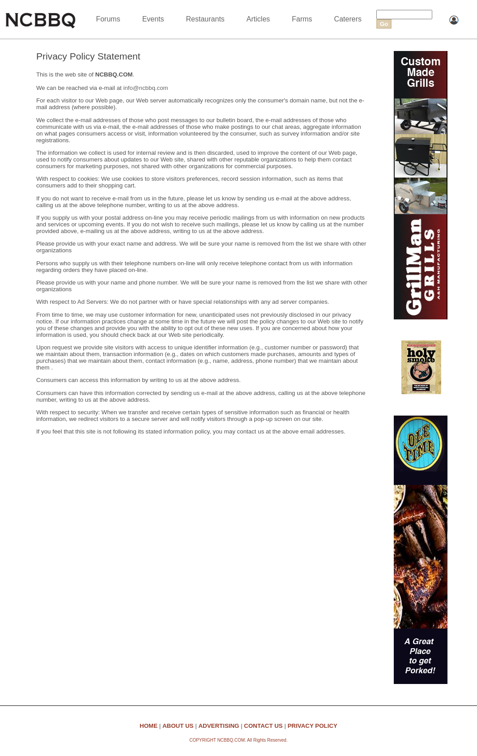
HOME (149, 725)
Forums (108, 19)
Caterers (348, 19)
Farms (302, 19)
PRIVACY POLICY (312, 725)
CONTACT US (263, 725)
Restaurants (205, 19)
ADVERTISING (218, 725)
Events (153, 19)
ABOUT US (178, 725)
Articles (258, 19)
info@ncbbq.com (145, 88)
